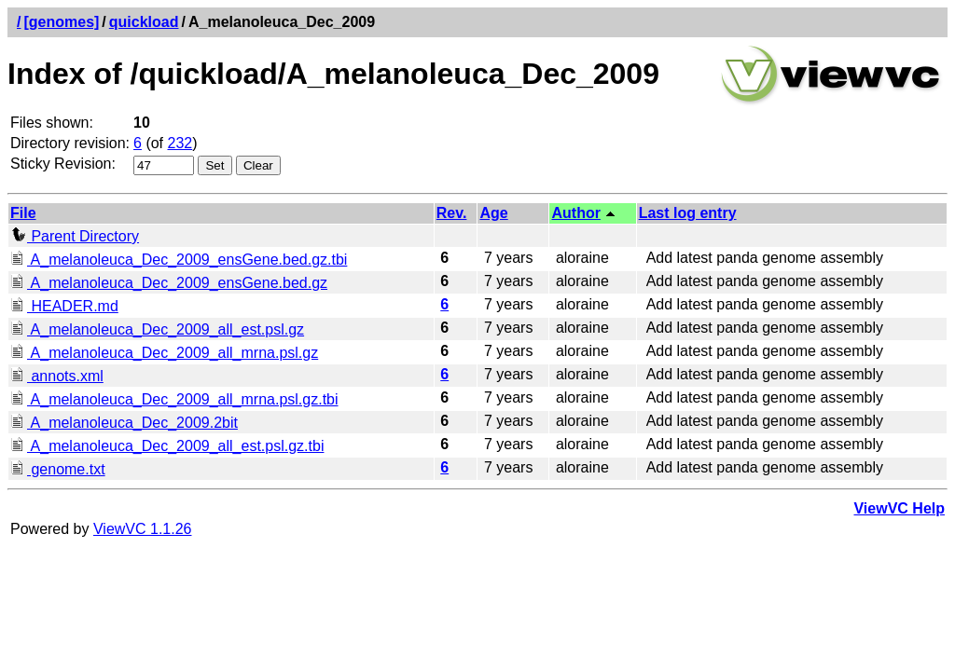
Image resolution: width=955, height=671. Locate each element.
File (23, 213)
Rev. (451, 213)
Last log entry (688, 213)
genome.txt (57, 469)
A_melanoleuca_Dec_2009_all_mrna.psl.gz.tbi (174, 399)
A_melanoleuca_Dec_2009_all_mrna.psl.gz (164, 353)
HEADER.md (64, 306)
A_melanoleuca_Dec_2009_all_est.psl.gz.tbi (167, 446)
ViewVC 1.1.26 (142, 529)
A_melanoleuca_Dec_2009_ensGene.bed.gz (168, 283)
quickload (144, 22)
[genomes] (61, 22)
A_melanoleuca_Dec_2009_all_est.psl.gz (157, 329)
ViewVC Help (899, 508)
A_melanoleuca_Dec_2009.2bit (124, 423)
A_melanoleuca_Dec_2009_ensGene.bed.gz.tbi (178, 259)
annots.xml (57, 376)
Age (493, 213)
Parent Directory (74, 236)
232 (180, 143)
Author (575, 213)
